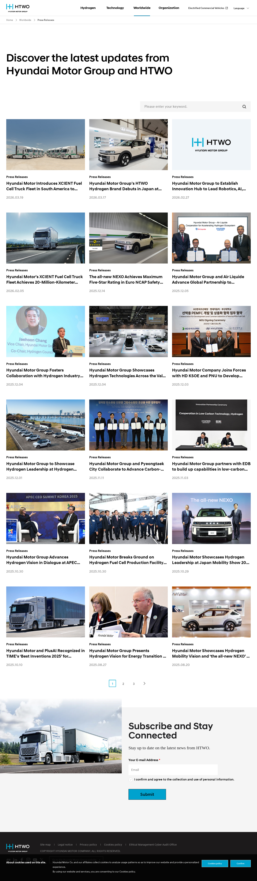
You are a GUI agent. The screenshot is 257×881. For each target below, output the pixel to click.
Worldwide (141, 8)
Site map (45, 844)
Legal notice (65, 844)
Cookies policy (113, 844)
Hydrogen (88, 8)
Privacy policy (88, 844)
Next (144, 690)
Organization (169, 8)
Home (9, 19)
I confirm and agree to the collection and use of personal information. (181, 779)
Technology (115, 8)
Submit (147, 794)
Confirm (241, 863)
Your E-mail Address (143, 760)
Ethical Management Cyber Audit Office (153, 844)
